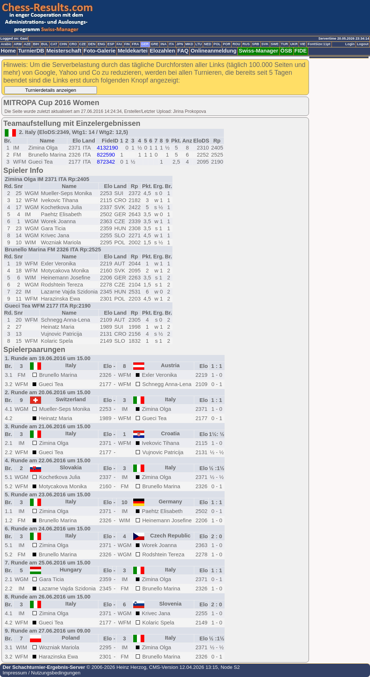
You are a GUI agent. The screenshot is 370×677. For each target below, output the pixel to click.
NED (207, 44)
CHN (63, 44)
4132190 (107, 148)
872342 (106, 162)
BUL (44, 44)
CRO (73, 44)
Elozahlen (162, 51)
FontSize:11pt (318, 44)
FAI (119, 44)
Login (349, 44)
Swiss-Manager (258, 51)
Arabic (6, 44)
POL (217, 44)
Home (8, 51)
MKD (189, 44)
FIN (127, 44)
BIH (36, 44)
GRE (154, 44)
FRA (135, 44)
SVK (265, 44)
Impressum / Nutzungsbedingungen (41, 673)
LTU (198, 44)
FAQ (182, 51)
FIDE (301, 51)
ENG (101, 44)
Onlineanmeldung (213, 51)
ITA (171, 44)
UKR (293, 44)
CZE (82, 44)
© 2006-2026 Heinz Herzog (115, 667)
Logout (363, 44)
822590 (106, 155)
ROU (236, 44)
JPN (179, 44)
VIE (302, 44)
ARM (17, 44)
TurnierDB (31, 51)
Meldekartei (133, 51)
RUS (246, 44)
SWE (275, 44)
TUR (284, 44)
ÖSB (286, 51)
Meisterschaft (63, 51)
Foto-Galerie (99, 51)
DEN (91, 44)
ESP (110, 44)
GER (145, 44)
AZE (27, 44)
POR (226, 44)
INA (163, 44)
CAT (53, 44)
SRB (255, 44)
